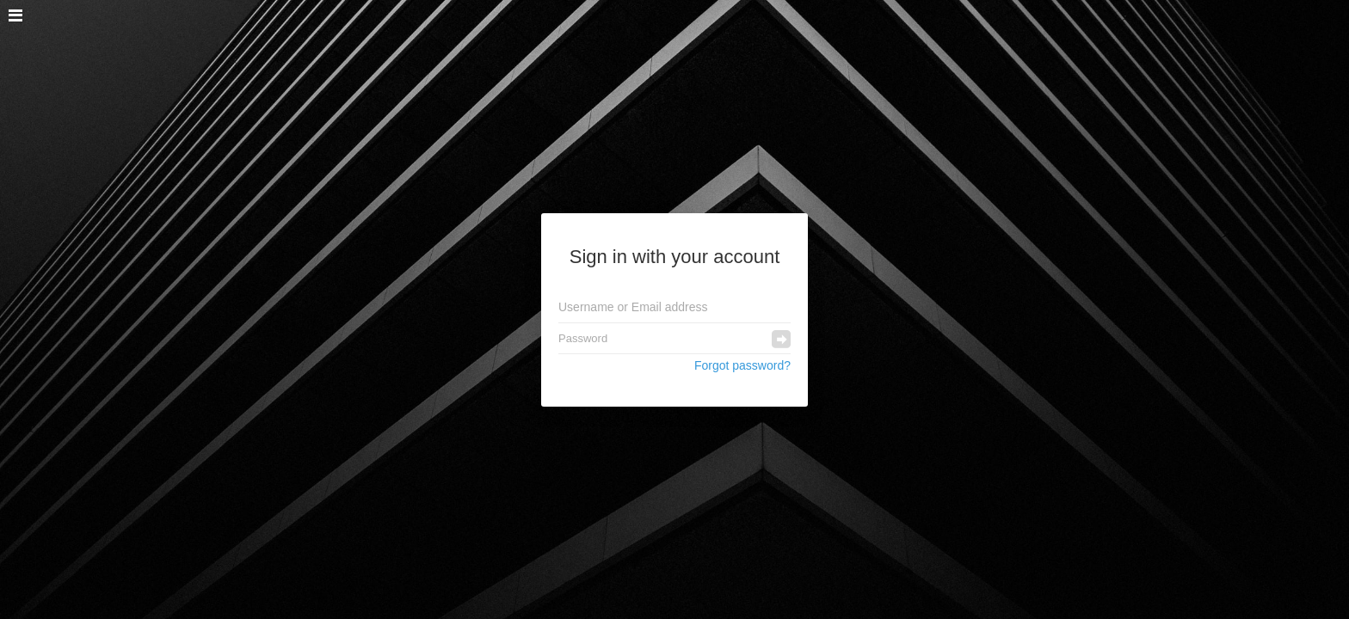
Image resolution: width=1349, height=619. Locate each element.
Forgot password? (742, 365)
